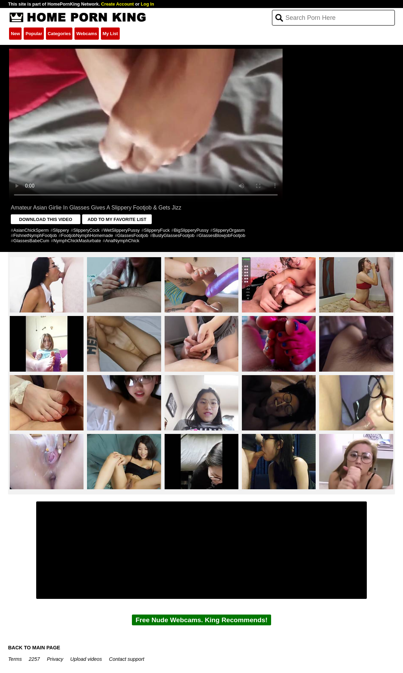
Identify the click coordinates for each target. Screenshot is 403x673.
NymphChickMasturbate (77, 240)
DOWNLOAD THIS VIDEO (45, 219)
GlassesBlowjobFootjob (222, 235)
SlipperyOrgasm (229, 230)
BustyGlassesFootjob (173, 235)
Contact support (126, 659)
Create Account (117, 4)
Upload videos (86, 659)
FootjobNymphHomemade (87, 235)
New (15, 33)
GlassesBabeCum (31, 240)
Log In (147, 4)
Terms (15, 659)
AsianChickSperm (31, 230)
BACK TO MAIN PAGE (34, 647)
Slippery (61, 230)
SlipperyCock (86, 230)
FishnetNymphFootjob (35, 235)
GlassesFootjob (132, 235)
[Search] (333, 17)
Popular (33, 33)
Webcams (86, 33)
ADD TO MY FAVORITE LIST (116, 219)
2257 (34, 659)
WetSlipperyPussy (122, 230)
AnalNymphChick (122, 240)
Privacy (55, 659)
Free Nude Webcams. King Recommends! (201, 620)
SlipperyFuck (157, 230)
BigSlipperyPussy (191, 230)
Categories (59, 33)
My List (110, 33)
